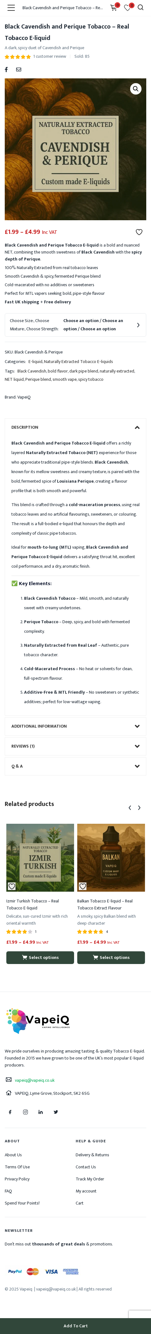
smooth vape (65, 379)
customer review (49, 56)
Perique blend (38, 379)
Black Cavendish (31, 371)
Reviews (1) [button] (75, 746)
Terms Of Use (17, 1167)
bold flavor (58, 371)
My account (86, 1191)
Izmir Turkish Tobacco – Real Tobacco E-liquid (32, 905)
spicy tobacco (91, 379)
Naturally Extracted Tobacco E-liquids (78, 361)
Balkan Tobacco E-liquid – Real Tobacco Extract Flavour (105, 905)
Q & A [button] (75, 766)
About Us (13, 1155)
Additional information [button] (75, 726)
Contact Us (86, 1167)
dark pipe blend (83, 371)
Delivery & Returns (92, 1155)
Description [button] (75, 427)
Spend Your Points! (22, 1203)
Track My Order (90, 1179)
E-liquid (35, 361)
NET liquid (14, 379)
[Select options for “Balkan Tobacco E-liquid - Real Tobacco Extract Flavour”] (111, 957)
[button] (136, 89)
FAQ (8, 1191)
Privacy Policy (17, 1179)
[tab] (75, 427)
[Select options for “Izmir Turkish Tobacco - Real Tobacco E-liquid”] (40, 957)
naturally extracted (117, 371)
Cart (80, 1203)
